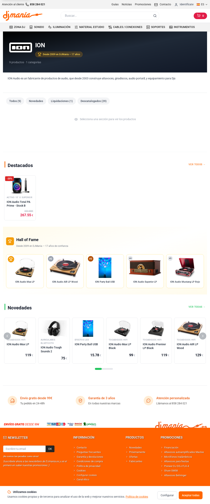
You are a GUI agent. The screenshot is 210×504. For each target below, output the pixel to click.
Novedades (36, 101)
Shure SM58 (171, 470)
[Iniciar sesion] (183, 4)
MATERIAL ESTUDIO (89, 27)
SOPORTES (155, 27)
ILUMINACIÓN (59, 27)
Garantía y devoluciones (90, 456)
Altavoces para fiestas (176, 461)
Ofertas (133, 456)
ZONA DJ (17, 27)
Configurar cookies (87, 475)
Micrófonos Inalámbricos (178, 456)
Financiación (171, 447)
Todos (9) (15, 101)
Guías (115, 4)
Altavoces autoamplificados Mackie (184, 452)
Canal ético (83, 479)
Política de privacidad (88, 466)
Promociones (143, 4)
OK (50, 448)
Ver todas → (197, 306)
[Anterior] (7, 336)
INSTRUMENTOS (182, 27)
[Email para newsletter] (24, 449)
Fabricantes (135, 461)
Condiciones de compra (90, 461)
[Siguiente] (202, 336)
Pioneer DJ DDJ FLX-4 (176, 466)
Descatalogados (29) (94, 101)
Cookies (81, 470)
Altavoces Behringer (175, 475)
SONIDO (36, 27)
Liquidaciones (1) (62, 101)
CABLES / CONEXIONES (125, 27)
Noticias (127, 4)
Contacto (82, 447)
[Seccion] (98, 369)
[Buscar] (105, 16)
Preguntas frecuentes (89, 452)
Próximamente (137, 452)
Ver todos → (197, 164)
